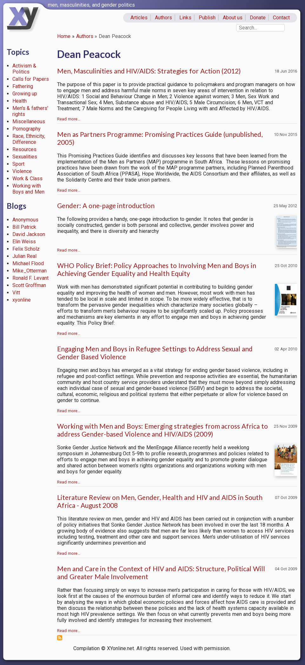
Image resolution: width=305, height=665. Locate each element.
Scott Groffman (29, 285)
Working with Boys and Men (28, 189)
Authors (163, 18)
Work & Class (27, 179)
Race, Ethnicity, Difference (28, 139)
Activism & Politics (24, 69)
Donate (258, 18)
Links (185, 18)
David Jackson (28, 234)
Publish (207, 18)
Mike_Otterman (29, 271)
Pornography (26, 129)
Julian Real (24, 256)
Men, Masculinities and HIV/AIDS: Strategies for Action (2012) (149, 71)
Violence (22, 171)
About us (233, 18)
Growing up (24, 94)
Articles (139, 18)
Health (19, 101)
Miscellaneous (28, 121)
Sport (18, 164)
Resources (24, 149)
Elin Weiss (24, 242)
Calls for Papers (30, 79)
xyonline (21, 300)
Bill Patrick (24, 227)
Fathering (22, 86)
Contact (281, 18)
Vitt (16, 293)
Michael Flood (28, 263)
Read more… (68, 119)
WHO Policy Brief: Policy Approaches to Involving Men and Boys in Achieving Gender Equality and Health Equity (156, 269)
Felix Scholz (26, 249)
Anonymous (25, 220)
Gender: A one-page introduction (106, 205)
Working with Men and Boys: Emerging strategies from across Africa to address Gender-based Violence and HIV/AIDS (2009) (162, 430)
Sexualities (24, 157)
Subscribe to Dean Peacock (59, 637)
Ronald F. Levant (30, 278)
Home (63, 36)
